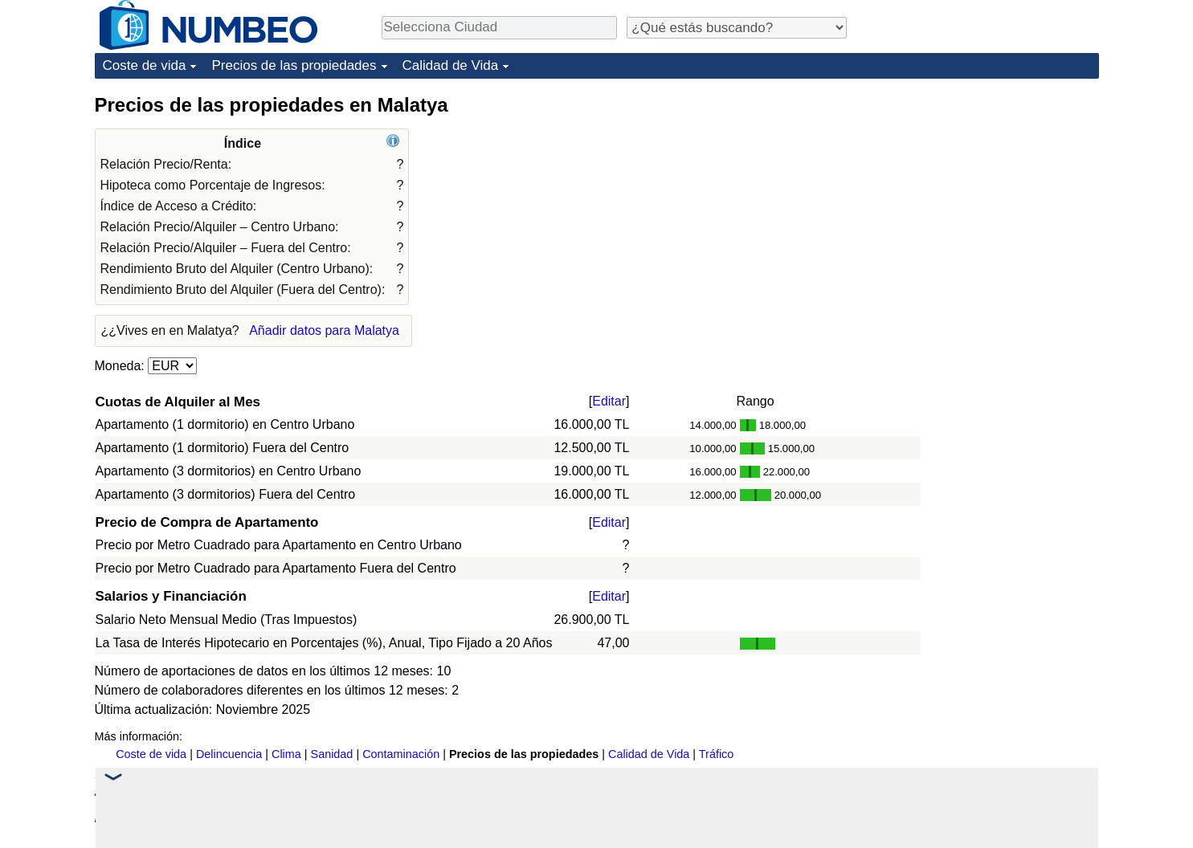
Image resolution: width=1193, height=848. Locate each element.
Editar (609, 401)
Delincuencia (229, 754)
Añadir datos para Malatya (324, 330)
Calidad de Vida (450, 65)
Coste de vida (144, 65)
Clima (286, 754)
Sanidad (332, 754)
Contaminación (400, 754)
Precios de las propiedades (293, 65)
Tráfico (716, 754)
